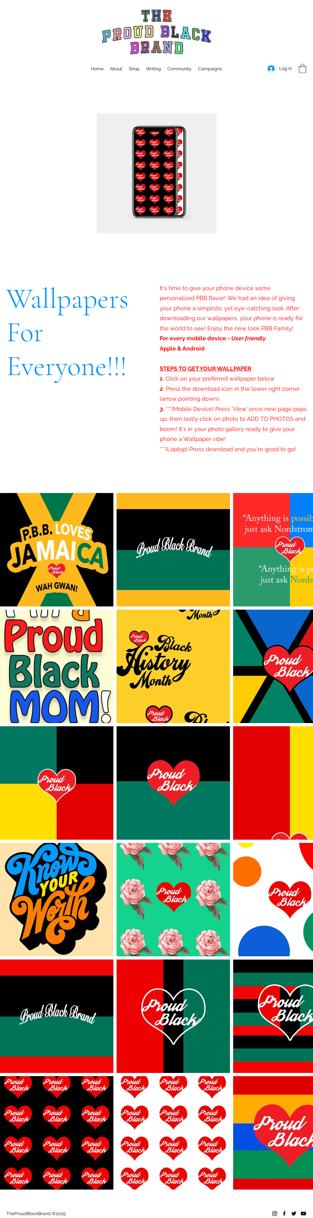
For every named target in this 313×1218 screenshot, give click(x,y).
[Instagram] (274, 1213)
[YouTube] (303, 1213)
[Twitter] (294, 1213)
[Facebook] (284, 1213)
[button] (210, 68)
